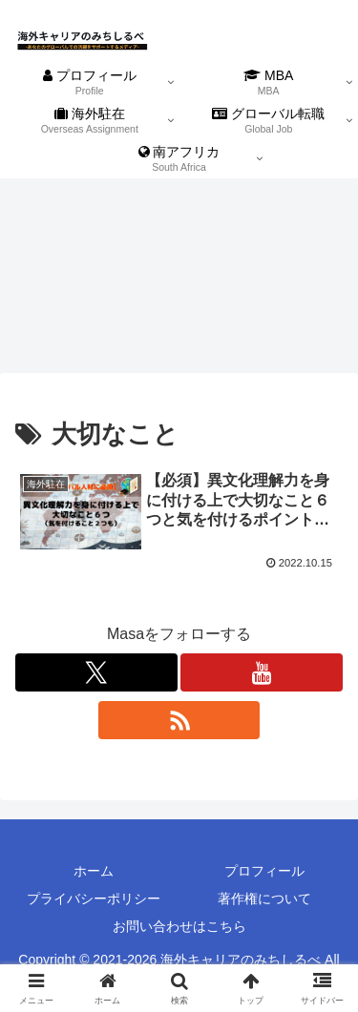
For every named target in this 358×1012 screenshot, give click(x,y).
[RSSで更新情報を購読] (179, 720)
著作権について (264, 898)
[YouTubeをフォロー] (261, 672)
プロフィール (264, 870)
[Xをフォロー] (96, 672)
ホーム (94, 870)
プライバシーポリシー (93, 898)
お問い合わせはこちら (179, 926)
